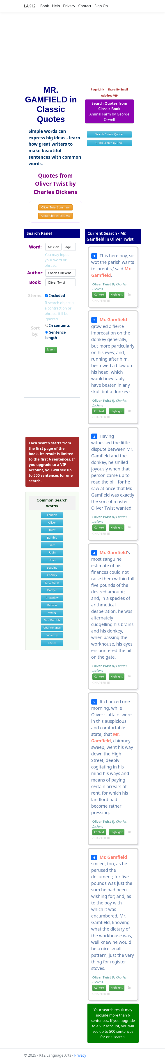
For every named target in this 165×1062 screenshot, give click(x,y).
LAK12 (30, 6)
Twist (52, 530)
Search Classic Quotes (109, 134)
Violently (51, 635)
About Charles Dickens (55, 216)
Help (56, 5)
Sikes (52, 545)
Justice (52, 643)
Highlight (117, 294)
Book (44, 5)
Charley (52, 575)
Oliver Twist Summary (55, 207)
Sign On (101, 5)
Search (50, 349)
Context (99, 294)
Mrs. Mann (52, 583)
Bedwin (52, 605)
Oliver (52, 522)
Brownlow (52, 598)
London (52, 515)
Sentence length (55, 335)
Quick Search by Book (109, 143)
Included (55, 295)
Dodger (52, 590)
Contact (84, 5)
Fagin (52, 552)
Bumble (52, 538)
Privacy (69, 5)
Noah (51, 560)
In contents (57, 325)
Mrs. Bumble (52, 620)
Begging (52, 567)
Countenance (52, 628)
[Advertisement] (82, 46)
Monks (52, 613)
